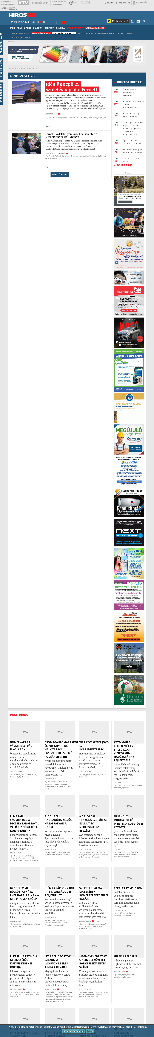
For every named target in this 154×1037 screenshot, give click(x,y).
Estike (16, 992)
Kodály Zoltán (24, 860)
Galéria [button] (60, 28)
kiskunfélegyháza (86, 156)
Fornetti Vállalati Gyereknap (59, 156)
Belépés (109, 3)
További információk (73, 1030)
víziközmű (117, 788)
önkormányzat (63, 920)
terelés (119, 913)
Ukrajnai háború (21, 33)
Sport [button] (27, 28)
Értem (90, 1030)
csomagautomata (60, 784)
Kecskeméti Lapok (122, 33)
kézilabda (26, 924)
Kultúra (37, 28)
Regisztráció (123, 3)
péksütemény (92, 118)
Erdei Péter (34, 860)
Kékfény (49, 28)
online (85, 992)
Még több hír (59, 174)
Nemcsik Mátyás (85, 929)
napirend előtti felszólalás (128, 854)
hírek (119, 975)
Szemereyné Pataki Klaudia (58, 782)
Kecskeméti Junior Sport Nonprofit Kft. (58, 1000)
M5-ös (125, 913)
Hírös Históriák (86, 33)
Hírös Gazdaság (103, 33)
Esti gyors (128, 977)
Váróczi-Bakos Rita (92, 997)
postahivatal (49, 786)
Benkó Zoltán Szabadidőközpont (60, 992)
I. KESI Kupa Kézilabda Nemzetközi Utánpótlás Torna (57, 995)
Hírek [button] (12, 28)
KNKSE (59, 852)
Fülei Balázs (87, 924)
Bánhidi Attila (82, 118)
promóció (53, 158)
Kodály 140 (14, 860)
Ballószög (138, 785)
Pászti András (60, 786)
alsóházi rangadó (62, 854)
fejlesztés (125, 788)
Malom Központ (51, 923)
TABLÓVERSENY (75, 28)
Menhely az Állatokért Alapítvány (27, 994)
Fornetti (52, 118)
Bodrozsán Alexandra (121, 857)
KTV (105, 118)
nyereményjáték (58, 925)
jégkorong (58, 999)
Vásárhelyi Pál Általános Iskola (25, 775)
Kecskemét (72, 118)
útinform (132, 913)
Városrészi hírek (21, 38)
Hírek (48, 126)
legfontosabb (118, 977)
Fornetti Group (61, 118)
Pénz (19, 28)
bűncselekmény (94, 992)
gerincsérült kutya (25, 992)
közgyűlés (86, 775)
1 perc (124, 975)
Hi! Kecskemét (24, 777)
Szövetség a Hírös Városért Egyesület (93, 856)
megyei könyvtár (28, 858)
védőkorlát (127, 915)
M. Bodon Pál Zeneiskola (94, 926)
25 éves (100, 118)
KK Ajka (18, 926)
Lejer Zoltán (96, 855)
